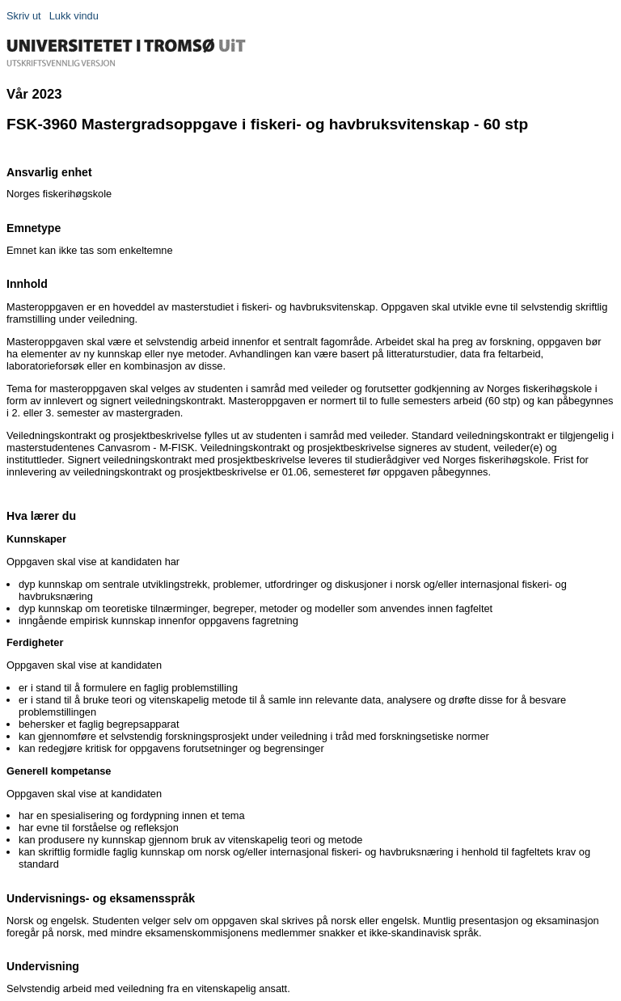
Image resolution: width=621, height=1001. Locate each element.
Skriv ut (23, 16)
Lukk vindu (74, 16)
